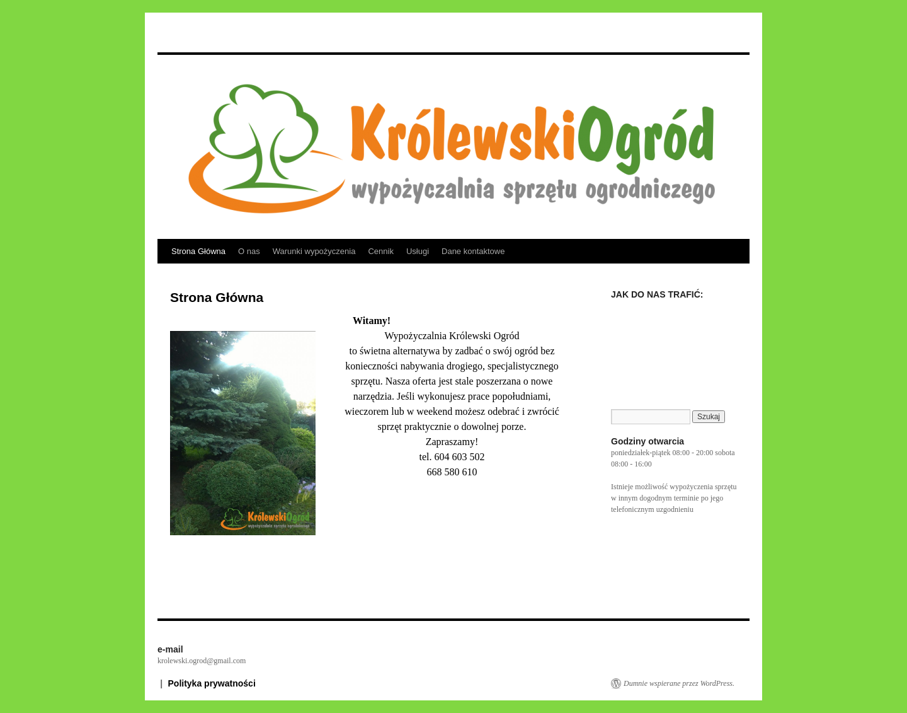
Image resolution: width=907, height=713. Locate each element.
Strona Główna (198, 251)
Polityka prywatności (212, 683)
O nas (249, 251)
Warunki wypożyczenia (314, 251)
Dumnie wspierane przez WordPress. (679, 683)
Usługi (417, 251)
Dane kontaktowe (473, 251)
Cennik (380, 251)
